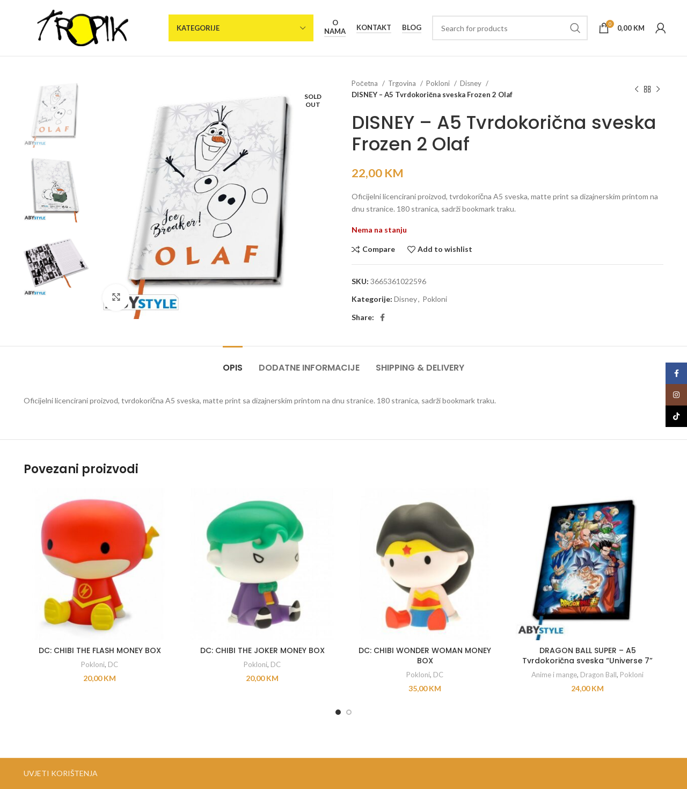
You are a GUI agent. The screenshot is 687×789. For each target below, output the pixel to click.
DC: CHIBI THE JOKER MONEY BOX (262, 650)
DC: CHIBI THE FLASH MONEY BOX (100, 650)
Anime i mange (554, 674)
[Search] (510, 28)
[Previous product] (636, 89)
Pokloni (438, 83)
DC (113, 664)
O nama (335, 27)
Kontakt (373, 28)
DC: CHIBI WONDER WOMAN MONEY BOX (425, 656)
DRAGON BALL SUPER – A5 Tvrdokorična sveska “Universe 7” (587, 656)
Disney (471, 83)
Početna (365, 83)
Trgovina (403, 83)
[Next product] (658, 89)
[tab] (233, 362)
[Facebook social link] (382, 317)
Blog (411, 28)
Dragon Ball (598, 674)
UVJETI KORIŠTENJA (61, 773)
